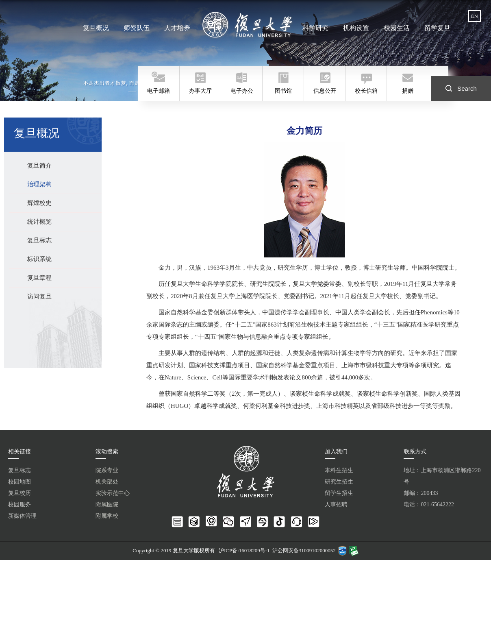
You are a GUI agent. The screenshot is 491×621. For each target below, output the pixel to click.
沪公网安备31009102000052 (304, 550)
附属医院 (107, 504)
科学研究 (315, 27)
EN (474, 16)
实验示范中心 (113, 493)
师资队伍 (137, 27)
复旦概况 (97, 27)
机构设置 (356, 27)
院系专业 (107, 470)
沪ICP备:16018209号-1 (244, 550)
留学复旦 (436, 27)
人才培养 (177, 27)
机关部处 (107, 482)
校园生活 (396, 27)
